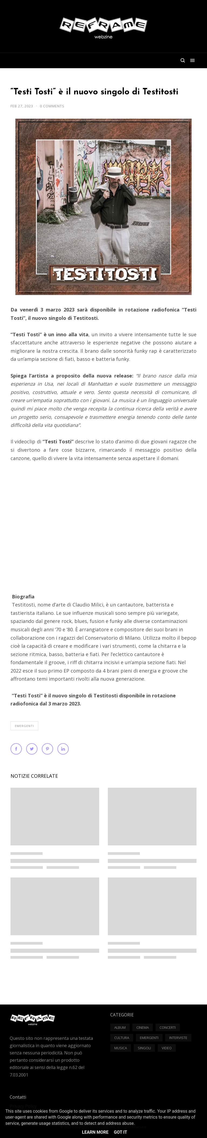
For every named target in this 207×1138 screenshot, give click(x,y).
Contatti (18, 1097)
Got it (120, 1132)
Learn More (95, 1132)
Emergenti (24, 726)
